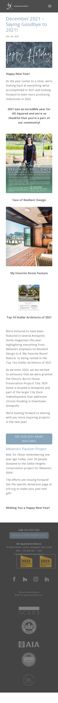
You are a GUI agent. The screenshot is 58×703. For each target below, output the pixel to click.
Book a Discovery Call (29, 535)
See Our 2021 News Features (29, 439)
